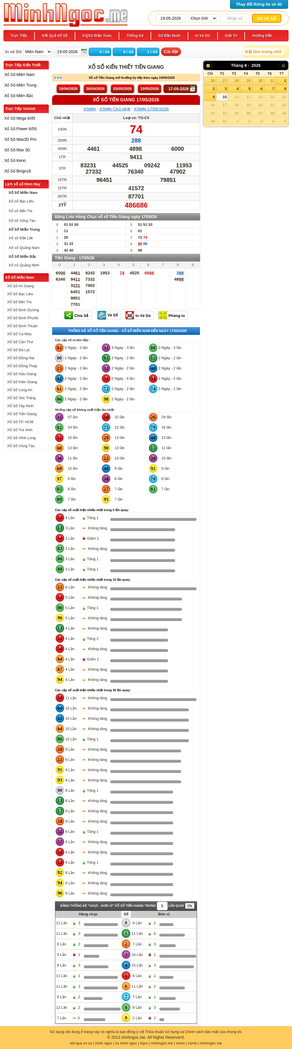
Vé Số (113, 315)
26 (213, 81)
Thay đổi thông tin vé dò (259, 4)
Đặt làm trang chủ (263, 51)
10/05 (149, 89)
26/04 (95, 89)
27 (224, 81)
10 (224, 97)
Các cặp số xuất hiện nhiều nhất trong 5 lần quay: (92, 510)
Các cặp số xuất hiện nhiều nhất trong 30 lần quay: (93, 690)
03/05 (122, 89)
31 (272, 81)
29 (248, 81)
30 (260, 81)
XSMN (89, 108)
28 (236, 81)
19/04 (68, 89)
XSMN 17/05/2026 (151, 108)
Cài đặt (171, 51)
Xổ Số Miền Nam (19, 277)
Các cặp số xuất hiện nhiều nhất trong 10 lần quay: (93, 579)
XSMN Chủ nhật (114, 108)
